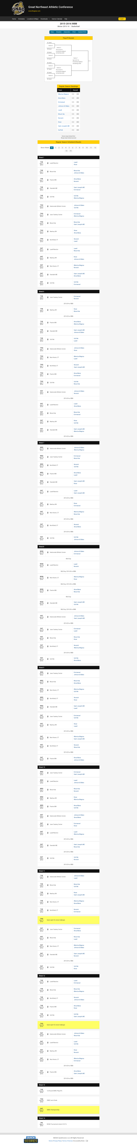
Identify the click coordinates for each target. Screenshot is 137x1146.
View (52, 32)
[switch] (86, 1141)
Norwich (60, 118)
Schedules (21, 19)
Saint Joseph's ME (64, 126)
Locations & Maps (32, 19)
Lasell (60, 110)
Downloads (45, 19)
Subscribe (67, 32)
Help (67, 19)
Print (74, 32)
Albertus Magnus (63, 94)
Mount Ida (61, 114)
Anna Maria (61, 98)
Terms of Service (67, 1141)
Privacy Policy (57, 1141)
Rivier (60, 122)
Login (122, 19)
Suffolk (60, 130)
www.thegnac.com (34, 11)
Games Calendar (57, 19)
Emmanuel (61, 102)
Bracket (59, 32)
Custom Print (82, 32)
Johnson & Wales (63, 106)
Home (14, 19)
